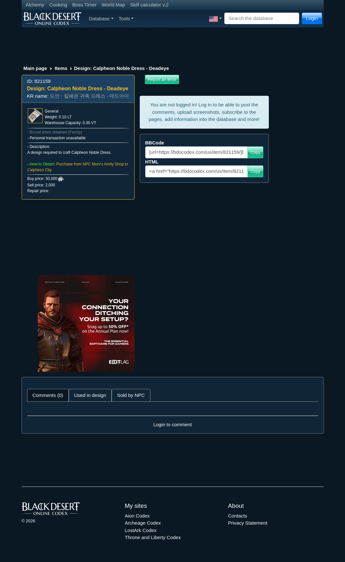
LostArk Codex (141, 530)
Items (61, 68)
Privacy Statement (248, 523)
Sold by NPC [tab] (131, 395)
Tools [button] (126, 18)
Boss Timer (84, 4)
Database (101, 18)
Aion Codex (137, 515)
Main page (35, 68)
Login (312, 18)
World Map (113, 4)
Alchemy (35, 4)
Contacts (237, 515)
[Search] (261, 19)
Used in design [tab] (90, 395)
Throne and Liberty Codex (153, 537)
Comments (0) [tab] (48, 395)
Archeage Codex (143, 523)
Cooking (58, 4)
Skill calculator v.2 (149, 4)
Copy (255, 152)
